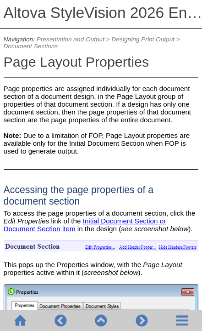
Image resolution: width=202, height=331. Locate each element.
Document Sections (31, 46)
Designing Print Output (143, 39)
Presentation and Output (70, 39)
